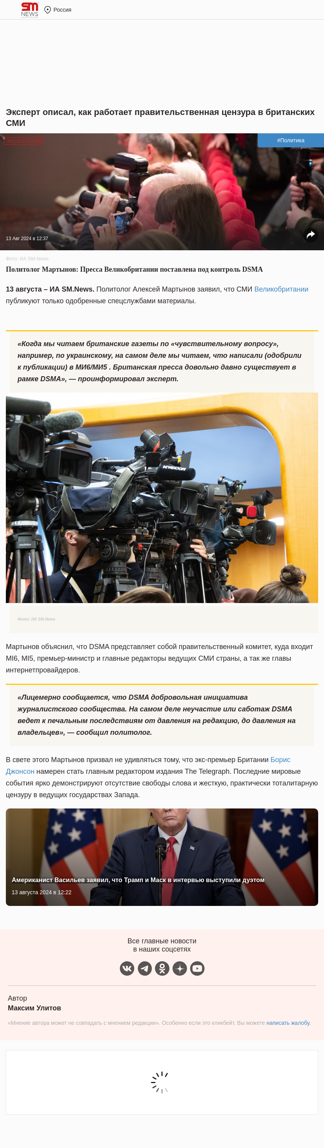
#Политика (290, 140)
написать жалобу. (289, 1023)
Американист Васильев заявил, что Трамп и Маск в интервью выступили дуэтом (138, 880)
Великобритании (282, 289)
